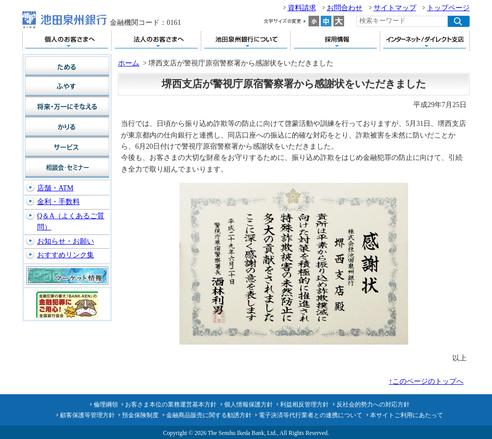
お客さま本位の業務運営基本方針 (171, 404)
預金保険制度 (140, 415)
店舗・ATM (55, 188)
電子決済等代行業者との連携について (310, 415)
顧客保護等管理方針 (87, 415)
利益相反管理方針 (304, 404)
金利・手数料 (58, 202)
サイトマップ (395, 8)
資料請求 (302, 8)
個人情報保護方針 (248, 404)
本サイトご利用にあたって (406, 415)
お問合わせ (344, 8)
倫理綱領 (106, 404)
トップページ (448, 8)
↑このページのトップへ (426, 381)
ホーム (128, 63)
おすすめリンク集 (65, 255)
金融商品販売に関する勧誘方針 (209, 415)
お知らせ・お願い (65, 241)
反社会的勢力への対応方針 (373, 404)
